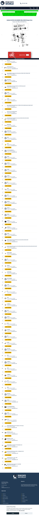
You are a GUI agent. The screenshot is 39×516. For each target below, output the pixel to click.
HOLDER (8, 175)
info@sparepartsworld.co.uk (5, 487)
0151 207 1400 (23, 3)
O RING (8, 284)
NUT (7, 182)
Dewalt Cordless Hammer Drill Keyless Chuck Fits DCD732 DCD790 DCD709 (17, 239)
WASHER (8, 201)
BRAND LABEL (9, 124)
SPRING (8, 156)
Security (3, 501)
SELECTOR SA (9, 79)
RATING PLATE (9, 130)
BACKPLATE (8, 393)
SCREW (8, 92)
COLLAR (8, 220)
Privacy (3, 500)
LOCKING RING (9, 271)
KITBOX (8, 412)
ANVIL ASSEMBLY (9, 278)
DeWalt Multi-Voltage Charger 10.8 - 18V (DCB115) (14, 464)
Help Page (23, 501)
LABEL (8, 137)
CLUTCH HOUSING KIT (10, 150)
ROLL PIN (8, 60)
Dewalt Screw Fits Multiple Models (12, 111)
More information (22, 510)
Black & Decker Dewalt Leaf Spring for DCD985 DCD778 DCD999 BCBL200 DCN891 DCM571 (20, 105)
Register (23, 495)
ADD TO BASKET (8, 64)
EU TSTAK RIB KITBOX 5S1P (10, 406)
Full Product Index (24, 500)
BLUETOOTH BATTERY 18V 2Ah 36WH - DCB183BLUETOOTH (15, 451)
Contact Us (3, 495)
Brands (22, 498)
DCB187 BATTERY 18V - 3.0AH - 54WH (12, 457)
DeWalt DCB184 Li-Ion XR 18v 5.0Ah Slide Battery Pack (14, 444)
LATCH (8, 419)
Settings (26, 513)
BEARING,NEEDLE (9, 252)
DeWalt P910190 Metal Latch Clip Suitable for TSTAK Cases (15, 425)
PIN (7, 291)
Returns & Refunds (4, 498)
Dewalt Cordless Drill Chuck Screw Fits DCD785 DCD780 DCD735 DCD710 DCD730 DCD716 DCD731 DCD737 (22, 246)
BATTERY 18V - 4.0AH (10, 438)
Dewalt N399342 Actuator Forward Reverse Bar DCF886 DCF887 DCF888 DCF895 (18, 73)
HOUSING (8, 329)
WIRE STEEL (8, 348)
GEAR (8, 188)
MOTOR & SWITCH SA (10, 66)
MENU (3, 8)
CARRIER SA (8, 361)
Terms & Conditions (4, 503)
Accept (13, 513)
